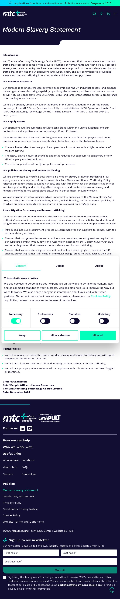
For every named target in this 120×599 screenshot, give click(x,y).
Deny (22, 335)
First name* (31, 552)
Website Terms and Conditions (23, 521)
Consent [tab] (21, 265)
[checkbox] (4, 577)
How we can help (16, 440)
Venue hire (10, 467)
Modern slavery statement (20, 490)
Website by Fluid (64, 530)
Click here (95, 584)
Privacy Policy (12, 502)
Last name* (89, 552)
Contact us (29, 474)
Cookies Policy (101, 296)
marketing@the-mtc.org (72, 584)
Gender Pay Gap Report (18, 496)
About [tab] (99, 265)
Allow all (97, 335)
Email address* (60, 561)
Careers (8, 474)
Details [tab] (60, 265)
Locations (28, 460)
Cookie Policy (11, 515)
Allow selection (60, 335)
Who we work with (18, 447)
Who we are (11, 460)
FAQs (25, 467)
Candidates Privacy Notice (20, 509)
